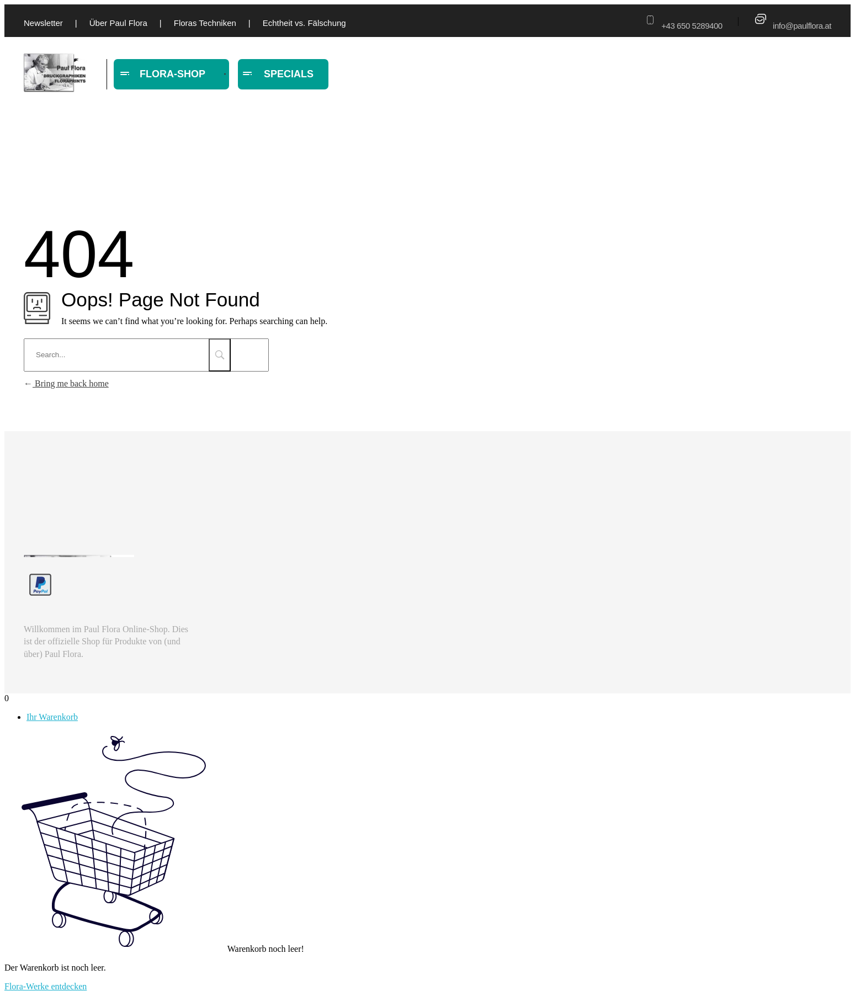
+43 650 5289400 (691, 25)
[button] (24, 971)
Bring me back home (66, 383)
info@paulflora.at (802, 25)
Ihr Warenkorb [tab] (52, 717)
